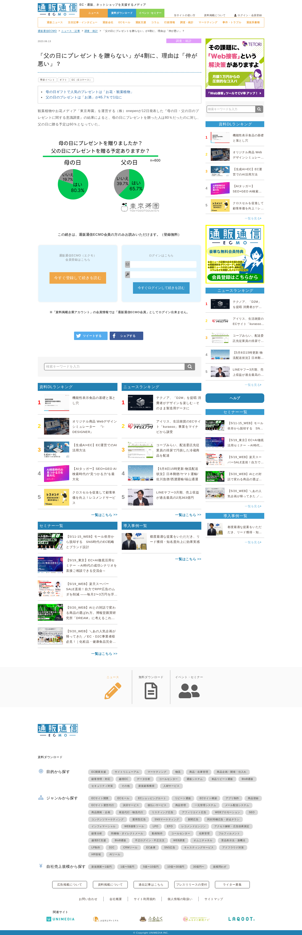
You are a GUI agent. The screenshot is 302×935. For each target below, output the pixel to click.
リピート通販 (183, 798)
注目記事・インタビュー (83, 22)
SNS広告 (169, 847)
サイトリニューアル (127, 771)
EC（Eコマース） (82, 80)
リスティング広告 (162, 812)
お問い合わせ (88, 899)
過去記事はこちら (151, 884)
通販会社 (108, 22)
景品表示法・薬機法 (233, 840)
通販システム (195, 779)
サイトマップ (213, 899)
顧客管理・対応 (100, 779)
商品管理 (180, 805)
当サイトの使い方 (184, 15)
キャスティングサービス (199, 847)
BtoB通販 (247, 779)
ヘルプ (235, 398)
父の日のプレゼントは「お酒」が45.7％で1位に (84, 97)
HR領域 (96, 854)
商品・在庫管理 (198, 771)
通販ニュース (55, 22)
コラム (155, 22)
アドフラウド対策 (233, 847)
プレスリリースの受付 (191, 884)
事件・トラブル (232, 22)
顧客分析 (96, 833)
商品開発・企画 (100, 812)
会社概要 (115, 899)
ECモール (124, 22)
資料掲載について (215, 15)
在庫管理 (204, 833)
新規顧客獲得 (146, 785)
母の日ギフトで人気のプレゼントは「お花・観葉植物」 (90, 92)
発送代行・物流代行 (131, 812)
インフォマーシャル (103, 826)
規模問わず (219, 866)
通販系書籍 (253, 22)
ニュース (93, 13)
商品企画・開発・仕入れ (231, 771)
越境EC (123, 779)
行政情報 (169, 22)
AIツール (114, 854)
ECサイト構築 (208, 798)
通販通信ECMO (47, 31)
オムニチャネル (203, 840)
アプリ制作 (232, 798)
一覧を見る (253, 218)
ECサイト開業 (100, 798)
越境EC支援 (98, 840)
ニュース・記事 (70, 31)
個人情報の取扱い (180, 899)
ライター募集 (232, 884)
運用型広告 (139, 819)
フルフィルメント (229, 833)
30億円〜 (198, 866)
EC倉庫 (151, 847)
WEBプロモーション (227, 812)
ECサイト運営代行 (102, 805)
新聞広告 (193, 819)
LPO (155, 826)
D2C (112, 847)
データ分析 (143, 779)
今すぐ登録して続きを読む (78, 278)
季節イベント (47, 80)
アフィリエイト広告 (194, 812)
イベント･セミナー (150, 13)
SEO (252, 812)
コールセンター (168, 779)
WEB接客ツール (134, 826)
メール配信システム (237, 805)
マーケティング (208, 22)
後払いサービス (157, 805)
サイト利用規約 (145, 899)
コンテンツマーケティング (107, 819)
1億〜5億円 (127, 866)
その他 (126, 785)
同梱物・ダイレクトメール (127, 833)
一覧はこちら (101, 515)
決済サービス (131, 805)
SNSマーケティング (167, 819)
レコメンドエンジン (193, 826)
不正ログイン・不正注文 (150, 840)
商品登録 (253, 798)
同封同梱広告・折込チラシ (223, 819)
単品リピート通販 (222, 779)
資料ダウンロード (122, 13)
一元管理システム (205, 805)
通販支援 (140, 22)
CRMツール (130, 847)
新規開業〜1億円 (101, 866)
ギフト (63, 80)
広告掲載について (69, 884)
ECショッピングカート (152, 798)
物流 (178, 771)
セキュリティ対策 (102, 785)
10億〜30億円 (175, 866)
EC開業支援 (98, 771)
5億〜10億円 (151, 866)
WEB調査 (179, 840)
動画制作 (157, 833)
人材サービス (171, 785)
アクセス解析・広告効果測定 (231, 826)
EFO (170, 826)
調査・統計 (187, 22)
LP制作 (95, 847)
